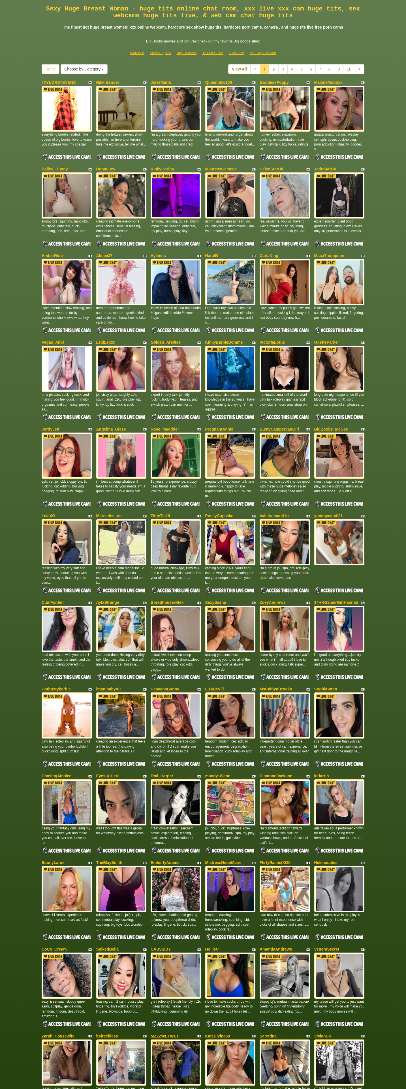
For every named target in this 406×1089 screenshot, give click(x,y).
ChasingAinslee (56, 703)
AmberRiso (52, 237)
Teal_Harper (162, 703)
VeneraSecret (326, 859)
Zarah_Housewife (58, 936)
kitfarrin (321, 703)
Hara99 (212, 237)
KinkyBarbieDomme (224, 315)
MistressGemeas (221, 160)
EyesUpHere (108, 703)
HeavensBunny (165, 626)
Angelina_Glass (111, 393)
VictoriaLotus (272, 315)
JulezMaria (161, 82)
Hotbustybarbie (56, 626)
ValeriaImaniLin (274, 470)
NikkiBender (107, 82)
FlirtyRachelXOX (275, 781)
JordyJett (50, 393)
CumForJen (53, 548)
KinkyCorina (162, 160)
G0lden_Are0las (166, 315)
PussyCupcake (219, 470)
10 (349, 69)
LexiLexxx (106, 315)
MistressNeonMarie (223, 781)
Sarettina (268, 936)
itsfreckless (107, 936)
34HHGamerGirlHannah (336, 548)
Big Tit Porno (187, 53)
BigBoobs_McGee (331, 393)
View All (239, 69)
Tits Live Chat (212, 53)
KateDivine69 (217, 936)
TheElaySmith (109, 781)
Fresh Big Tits (160, 53)
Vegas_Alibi (53, 315)
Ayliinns (158, 237)
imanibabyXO (108, 626)
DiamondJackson (276, 703)
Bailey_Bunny (55, 160)
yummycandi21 (328, 470)
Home (50, 69)
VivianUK (323, 936)
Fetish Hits (224, 1081)
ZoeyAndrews (273, 548)
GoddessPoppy (274, 82)
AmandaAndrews (276, 859)
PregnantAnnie (219, 393)
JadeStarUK (325, 160)
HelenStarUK (272, 160)
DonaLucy (106, 160)
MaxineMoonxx (328, 82)
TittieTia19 (160, 470)
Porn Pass (137, 53)
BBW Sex (236, 53)
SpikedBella (107, 859)
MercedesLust (109, 470)
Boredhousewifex (167, 548)
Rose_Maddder (165, 393)
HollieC (212, 859)
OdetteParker (326, 315)
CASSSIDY (161, 859)
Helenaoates (325, 781)
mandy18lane (217, 703)
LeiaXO (48, 470)
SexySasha (215, 548)
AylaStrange (107, 548)
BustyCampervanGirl (279, 393)
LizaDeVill (214, 626)
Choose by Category (84, 69)
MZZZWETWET (165, 936)
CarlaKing (269, 237)
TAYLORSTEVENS (59, 82)
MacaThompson (329, 237)
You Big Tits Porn (262, 53)
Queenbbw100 (218, 82)
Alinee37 (104, 237)
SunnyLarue (53, 781)
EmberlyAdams (165, 781)
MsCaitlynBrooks (276, 626)
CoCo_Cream (54, 859)
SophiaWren (325, 626)
